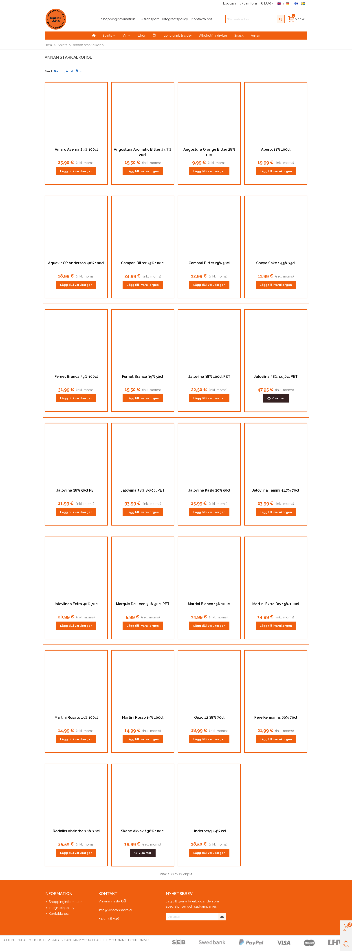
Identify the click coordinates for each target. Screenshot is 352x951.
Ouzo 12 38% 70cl (209, 717)
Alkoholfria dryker (213, 36)
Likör (141, 36)
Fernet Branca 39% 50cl (142, 376)
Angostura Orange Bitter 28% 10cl (209, 152)
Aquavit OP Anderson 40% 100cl (76, 263)
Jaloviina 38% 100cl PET (209, 376)
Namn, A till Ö (68, 71)
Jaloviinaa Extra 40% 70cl (76, 604)
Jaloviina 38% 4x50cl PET (276, 376)
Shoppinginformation (64, 901)
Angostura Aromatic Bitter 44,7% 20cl (143, 152)
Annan (255, 36)
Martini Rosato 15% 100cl (76, 717)
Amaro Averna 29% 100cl (76, 149)
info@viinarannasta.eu (116, 910)
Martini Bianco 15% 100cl (209, 604)
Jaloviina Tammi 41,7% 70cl (275, 490)
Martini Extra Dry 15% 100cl (275, 604)
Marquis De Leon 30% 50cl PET (142, 604)
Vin (125, 36)
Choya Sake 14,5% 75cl (275, 263)
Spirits (107, 36)
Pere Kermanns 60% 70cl (275, 717)
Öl (154, 36)
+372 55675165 (110, 919)
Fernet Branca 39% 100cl (76, 376)
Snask (239, 36)
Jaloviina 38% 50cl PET (76, 490)
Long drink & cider (177, 36)
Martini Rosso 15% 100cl (142, 717)
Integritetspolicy (59, 908)
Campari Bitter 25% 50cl (209, 263)
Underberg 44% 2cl (209, 831)
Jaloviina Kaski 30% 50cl (209, 490)
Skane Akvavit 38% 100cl (143, 831)
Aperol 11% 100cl (275, 149)
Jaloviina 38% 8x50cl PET (143, 490)
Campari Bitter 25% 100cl (143, 263)
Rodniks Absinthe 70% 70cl (76, 831)
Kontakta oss (57, 913)
